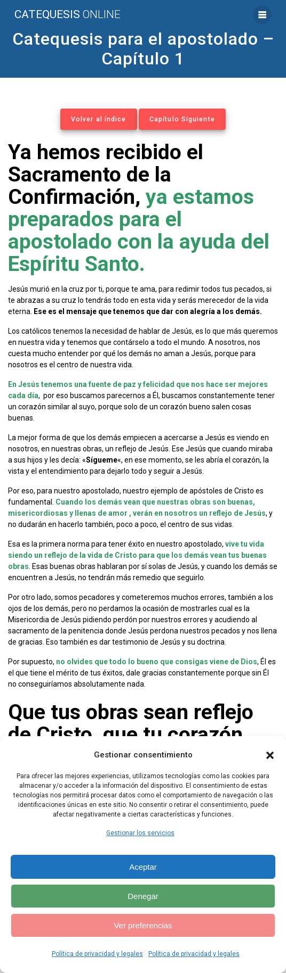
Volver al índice (98, 119)
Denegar (143, 896)
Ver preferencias (143, 925)
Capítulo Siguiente (182, 119)
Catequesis (67, 14)
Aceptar (143, 866)
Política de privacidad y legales (97, 954)
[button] (270, 755)
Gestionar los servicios (140, 833)
